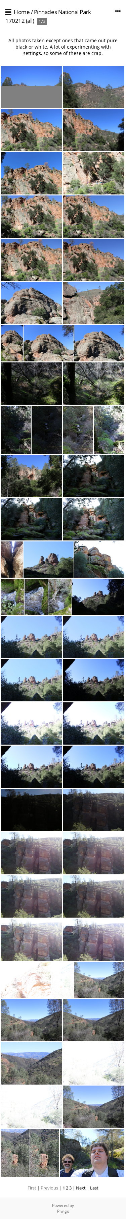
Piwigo (63, 1211)
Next (81, 1188)
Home (22, 12)
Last (94, 1188)
